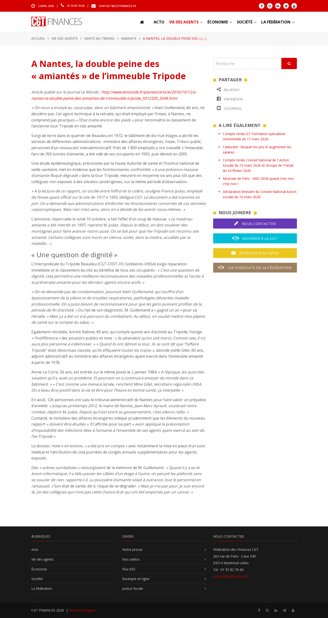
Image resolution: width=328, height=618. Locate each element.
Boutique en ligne (135, 578)
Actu (159, 22)
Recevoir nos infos (255, 253)
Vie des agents (184, 22)
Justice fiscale (132, 588)
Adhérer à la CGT (255, 238)
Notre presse (132, 549)
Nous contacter (255, 223)
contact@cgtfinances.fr (117, 5)
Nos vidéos (131, 559)
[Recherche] (247, 63)
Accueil (38, 38)
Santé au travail (99, 38)
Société (244, 22)
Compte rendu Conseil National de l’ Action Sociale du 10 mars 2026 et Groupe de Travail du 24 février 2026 (258, 165)
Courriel (229, 108)
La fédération (275, 22)
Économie (217, 22)
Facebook (230, 98)
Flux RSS (128, 569)
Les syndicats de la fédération (254, 267)
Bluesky (228, 89)
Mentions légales (82, 610)
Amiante (128, 38)
